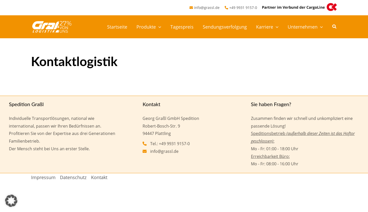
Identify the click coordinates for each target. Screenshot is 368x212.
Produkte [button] (148, 26)
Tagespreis (182, 27)
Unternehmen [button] (305, 26)
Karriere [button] (267, 26)
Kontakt (99, 177)
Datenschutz (73, 177)
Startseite (117, 27)
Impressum (43, 177)
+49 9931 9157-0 (243, 7)
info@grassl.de (207, 7)
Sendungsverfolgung (225, 27)
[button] (158, 26)
